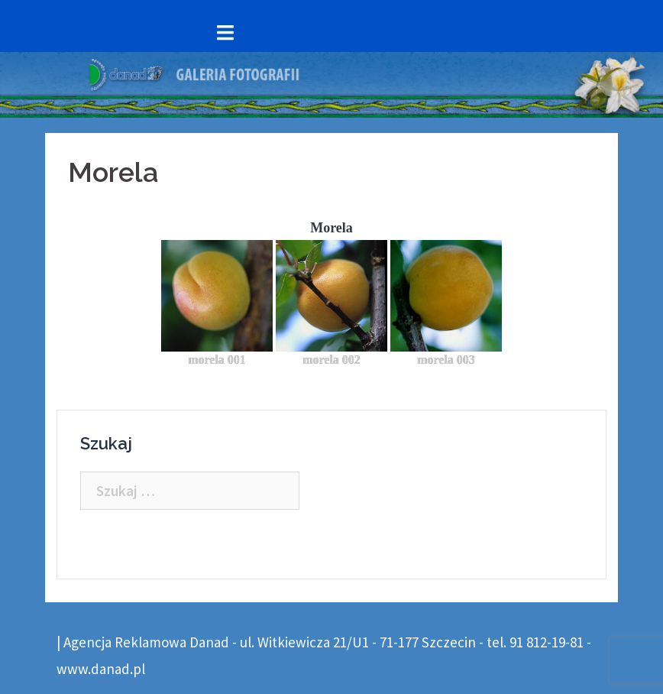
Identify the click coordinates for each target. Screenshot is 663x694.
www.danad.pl (101, 669)
